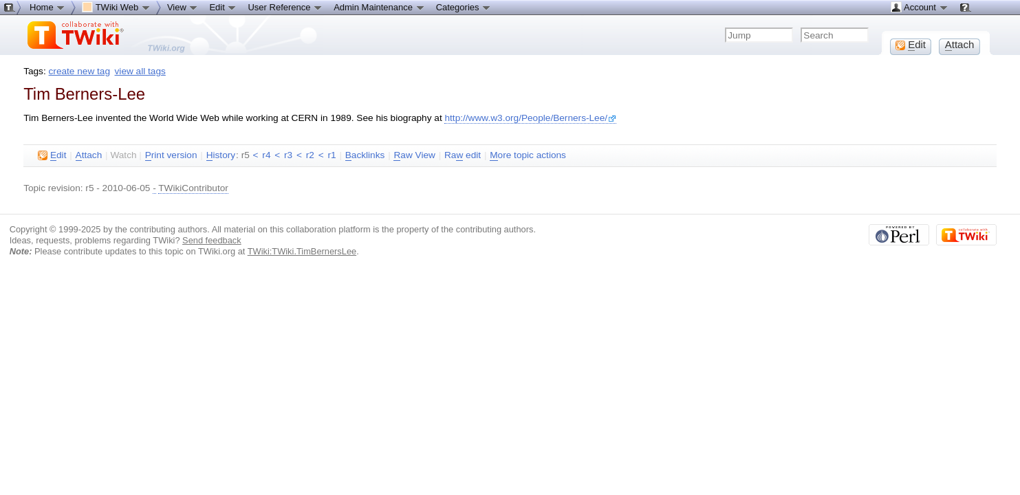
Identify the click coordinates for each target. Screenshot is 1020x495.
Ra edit (462, 155)
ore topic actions (528, 155)
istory (220, 155)
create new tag (79, 71)
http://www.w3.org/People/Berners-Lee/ (530, 118)
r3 (288, 155)
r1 (331, 155)
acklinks (365, 155)
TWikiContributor (193, 188)
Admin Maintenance (379, 6)
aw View (414, 155)
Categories (463, 6)
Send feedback (211, 240)
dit (52, 155)
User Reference (285, 6)
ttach (89, 155)
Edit (223, 6)
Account (919, 6)
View (183, 6)
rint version (171, 155)
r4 (266, 155)
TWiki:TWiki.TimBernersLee (302, 251)
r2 (310, 155)
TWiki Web (116, 6)
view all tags (140, 71)
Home (47, 6)
